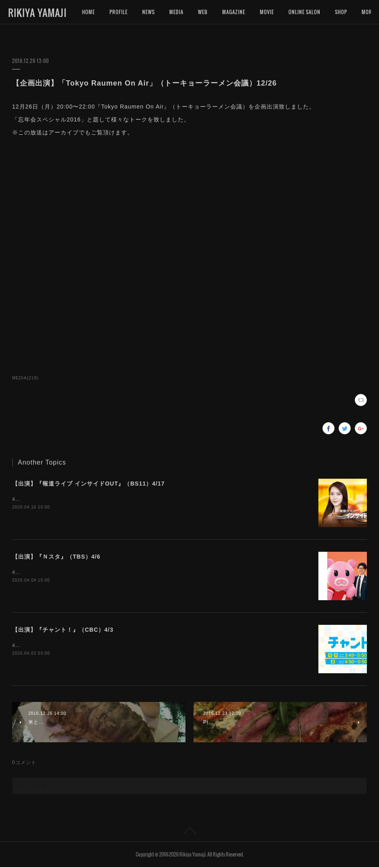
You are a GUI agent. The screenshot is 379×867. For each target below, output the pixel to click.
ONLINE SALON (304, 11)
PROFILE (118, 11)
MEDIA (176, 11)
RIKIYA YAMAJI (37, 12)
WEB (203, 11)
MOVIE (267, 11)
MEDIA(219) (25, 378)
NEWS (148, 11)
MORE (341, 11)
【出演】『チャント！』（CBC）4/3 (63, 629)
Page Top (189, 831)
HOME (88, 11)
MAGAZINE (233, 11)
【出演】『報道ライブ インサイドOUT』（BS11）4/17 (88, 483)
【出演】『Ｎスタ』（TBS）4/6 (56, 556)
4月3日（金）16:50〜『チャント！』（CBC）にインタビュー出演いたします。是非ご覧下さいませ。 (133, 645)
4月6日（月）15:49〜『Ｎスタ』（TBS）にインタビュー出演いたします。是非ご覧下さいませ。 (127, 572)
